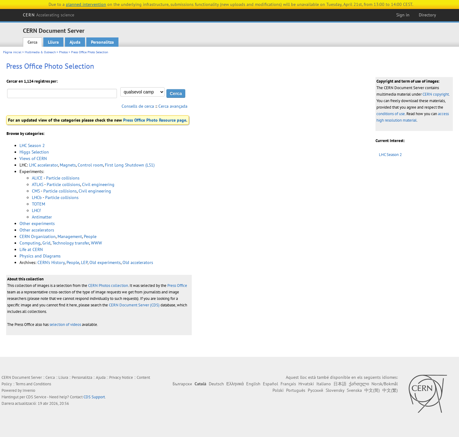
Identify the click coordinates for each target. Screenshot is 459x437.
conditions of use (390, 113)
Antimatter (42, 217)
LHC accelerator (43, 165)
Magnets (68, 165)
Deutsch (216, 384)
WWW (96, 243)
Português (295, 390)
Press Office (177, 285)
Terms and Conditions (33, 384)
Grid (46, 243)
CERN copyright (436, 94)
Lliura (53, 42)
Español (270, 384)
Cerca (32, 42)
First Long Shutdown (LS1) (130, 165)
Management (70, 236)
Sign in (403, 15)
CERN (48, 15)
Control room (90, 165)
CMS (36, 191)
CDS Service (36, 397)
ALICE (37, 178)
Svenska (354, 390)
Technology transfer (70, 243)
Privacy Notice (121, 377)
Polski (278, 390)
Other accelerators (36, 230)
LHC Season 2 (390, 154)
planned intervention (86, 4)
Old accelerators (137, 262)
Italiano (323, 384)
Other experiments (37, 223)
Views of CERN (33, 158)
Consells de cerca (138, 106)
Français (288, 384)
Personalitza (102, 42)
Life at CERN (31, 249)
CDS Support (94, 397)
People (90, 236)
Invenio (29, 390)
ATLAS (37, 184)
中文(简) (372, 390)
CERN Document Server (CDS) (134, 305)
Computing (30, 243)
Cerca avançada (172, 106)
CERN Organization (37, 236)
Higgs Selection (34, 152)
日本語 (339, 384)
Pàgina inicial (12, 52)
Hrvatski (306, 384)
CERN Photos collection (108, 285)
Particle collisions (62, 178)
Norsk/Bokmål (384, 384)
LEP (84, 262)
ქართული (359, 384)
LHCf (36, 210)
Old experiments (105, 262)
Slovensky (335, 390)
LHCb (37, 197)
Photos (63, 52)
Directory (427, 15)
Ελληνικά (235, 384)
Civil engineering (98, 184)
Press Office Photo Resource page (154, 120)
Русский (315, 390)
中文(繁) (390, 390)
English (253, 384)
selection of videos (65, 324)
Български (182, 384)
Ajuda (75, 42)
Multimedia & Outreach (40, 52)
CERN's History (51, 262)
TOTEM (38, 204)
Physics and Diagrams (40, 256)
